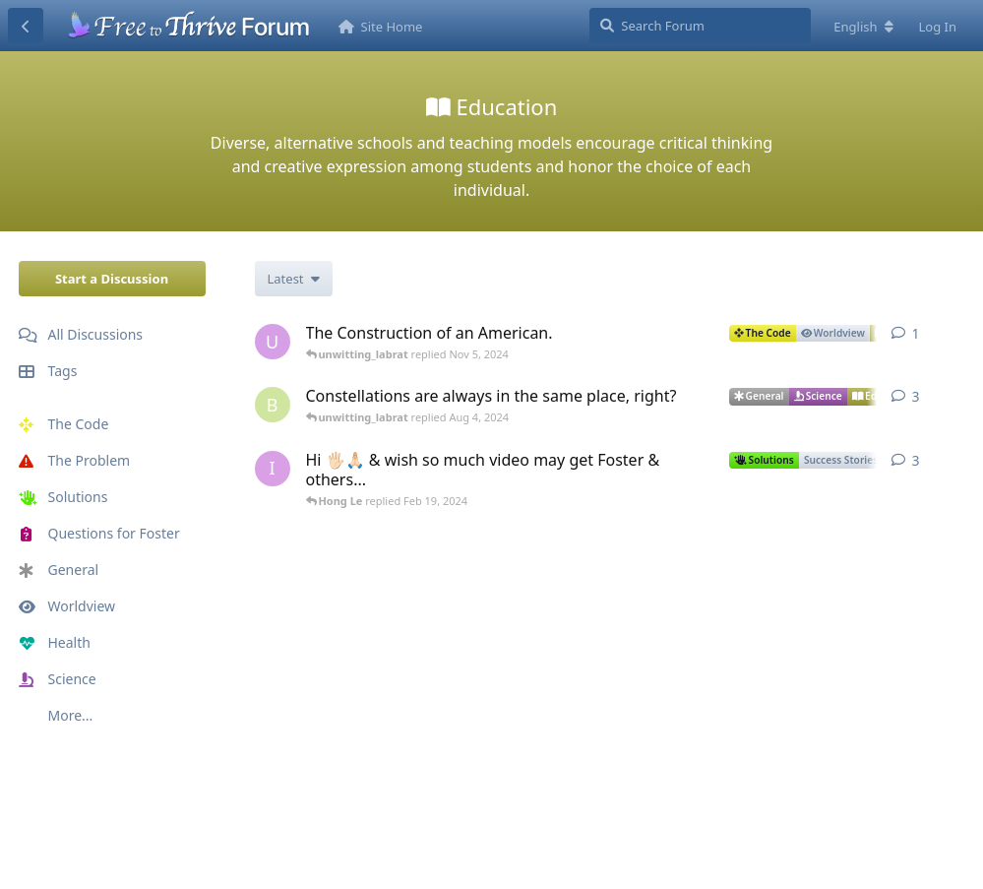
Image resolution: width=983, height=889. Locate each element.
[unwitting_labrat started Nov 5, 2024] (272, 341)
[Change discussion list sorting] (294, 278)
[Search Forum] (700, 25)
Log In (938, 26)
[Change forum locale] (863, 26)
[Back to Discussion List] (25, 25)
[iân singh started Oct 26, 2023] (272, 468)
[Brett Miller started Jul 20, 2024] (272, 404)
